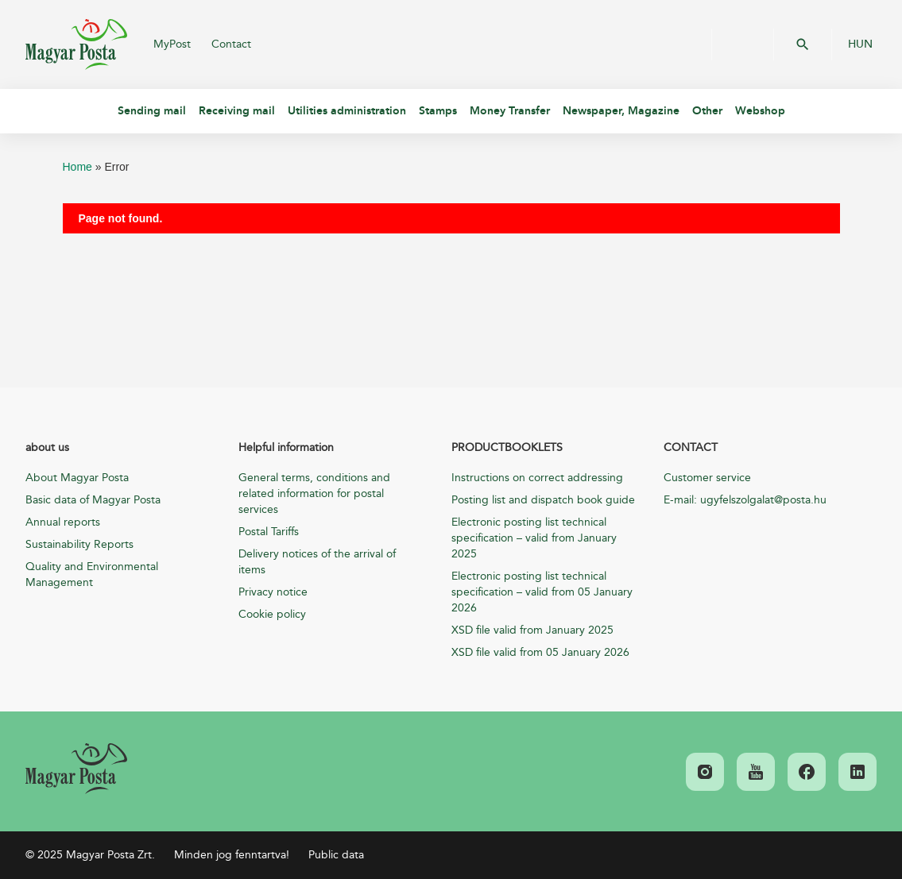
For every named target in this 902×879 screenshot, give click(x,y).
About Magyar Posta (77, 477)
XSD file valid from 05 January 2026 (540, 652)
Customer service (707, 477)
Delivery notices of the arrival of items (317, 561)
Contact (231, 44)
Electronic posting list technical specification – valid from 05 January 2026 (542, 592)
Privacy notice (273, 592)
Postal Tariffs (268, 531)
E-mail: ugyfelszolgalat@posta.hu (745, 500)
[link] (76, 768)
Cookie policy (272, 614)
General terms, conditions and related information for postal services (314, 493)
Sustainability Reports (79, 544)
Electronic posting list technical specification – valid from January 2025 (534, 538)
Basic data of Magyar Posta (93, 500)
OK (802, 44)
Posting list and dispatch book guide (543, 500)
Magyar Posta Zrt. (76, 44)
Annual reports (62, 522)
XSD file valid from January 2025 (532, 630)
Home (77, 166)
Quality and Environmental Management (91, 574)
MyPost (172, 44)
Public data (336, 855)
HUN (860, 44)
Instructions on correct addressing (537, 477)
